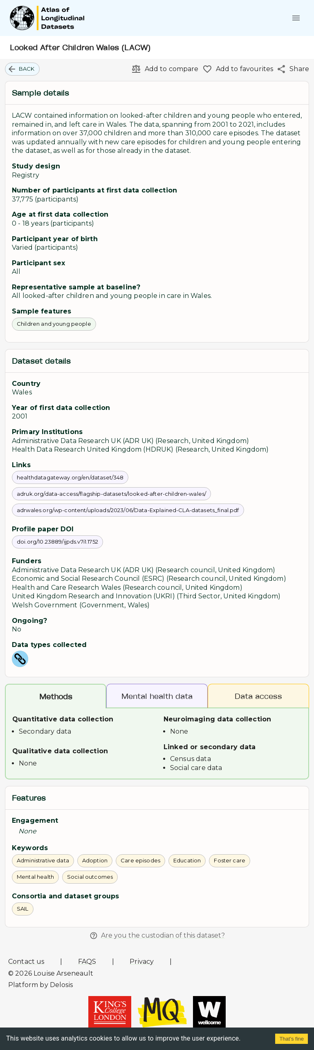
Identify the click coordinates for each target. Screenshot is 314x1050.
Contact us (26, 961)
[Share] (291, 69)
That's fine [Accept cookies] (291, 1039)
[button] (22, 69)
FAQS (87, 961)
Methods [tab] (55, 696)
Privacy (142, 961)
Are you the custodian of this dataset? (157, 935)
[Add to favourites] (236, 69)
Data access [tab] (258, 695)
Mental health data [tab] (157, 695)
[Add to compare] (163, 69)
